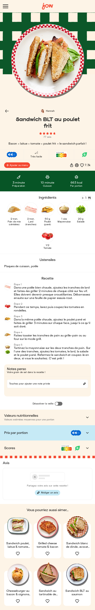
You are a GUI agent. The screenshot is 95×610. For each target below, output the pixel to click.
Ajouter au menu (17, 165)
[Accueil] (47, 6)
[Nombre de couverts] (86, 198)
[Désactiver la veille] (58, 404)
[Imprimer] (76, 165)
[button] (7, 111)
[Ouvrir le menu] (5, 6)
